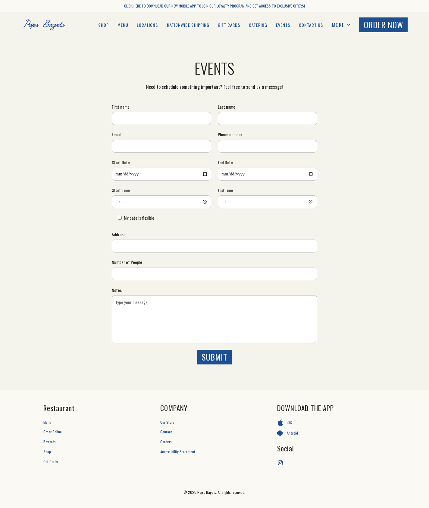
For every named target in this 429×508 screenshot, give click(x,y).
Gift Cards (50, 461)
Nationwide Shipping (188, 25)
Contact (166, 432)
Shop (103, 25)
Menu (47, 422)
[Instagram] (280, 462)
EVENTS (283, 25)
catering (258, 25)
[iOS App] (331, 422)
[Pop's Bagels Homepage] (44, 25)
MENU (122, 25)
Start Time (121, 190)
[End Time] (267, 201)
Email (116, 134)
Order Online (52, 432)
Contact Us (311, 25)
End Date (225, 162)
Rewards (49, 441)
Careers (166, 441)
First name (121, 107)
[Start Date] (161, 174)
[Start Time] (161, 201)
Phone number (230, 134)
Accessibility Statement (177, 451)
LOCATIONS (147, 25)
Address (118, 234)
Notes (117, 290)
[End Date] (267, 174)
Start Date (121, 162)
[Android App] (331, 433)
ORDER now (383, 25)
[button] (341, 25)
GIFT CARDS (229, 25)
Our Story (167, 422)
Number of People (127, 262)
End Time (225, 190)
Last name (226, 107)
